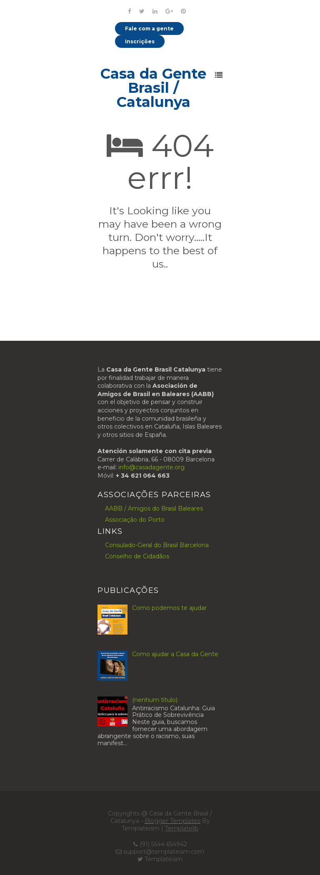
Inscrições (140, 41)
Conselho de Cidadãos (137, 556)
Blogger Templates (172, 821)
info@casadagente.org (151, 467)
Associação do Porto (135, 519)
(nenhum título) (155, 700)
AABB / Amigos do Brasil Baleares (154, 508)
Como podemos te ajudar (169, 608)
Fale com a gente (149, 28)
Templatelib (182, 828)
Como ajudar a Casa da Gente (175, 654)
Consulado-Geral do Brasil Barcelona (157, 545)
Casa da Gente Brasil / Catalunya (153, 88)
